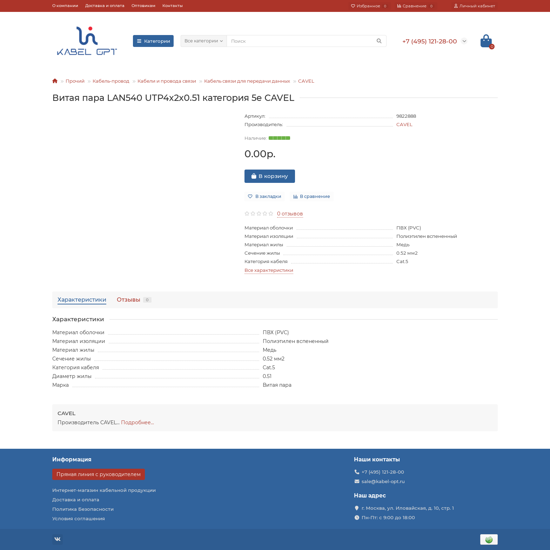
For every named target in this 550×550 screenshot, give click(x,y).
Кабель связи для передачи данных (247, 81)
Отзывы (134, 299)
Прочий (75, 81)
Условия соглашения (78, 518)
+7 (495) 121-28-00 (383, 472)
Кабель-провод (111, 81)
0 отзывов (290, 214)
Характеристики (82, 299)
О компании (65, 5)
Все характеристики (268, 270)
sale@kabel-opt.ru (383, 481)
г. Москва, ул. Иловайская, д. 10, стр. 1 (408, 508)
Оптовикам (143, 5)
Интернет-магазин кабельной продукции (104, 490)
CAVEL (306, 81)
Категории (153, 41)
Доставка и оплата (105, 5)
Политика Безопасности (83, 509)
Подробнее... (137, 422)
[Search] (307, 41)
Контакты (172, 5)
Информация (72, 459)
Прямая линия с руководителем (98, 474)
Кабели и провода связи (167, 81)
